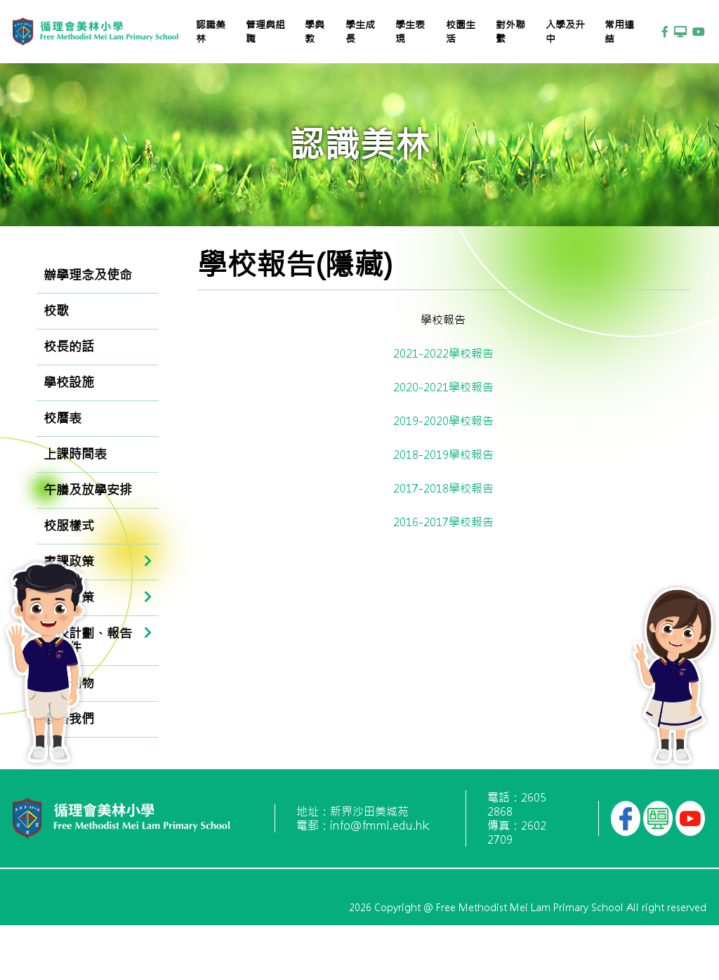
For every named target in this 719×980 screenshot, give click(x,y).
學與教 (314, 31)
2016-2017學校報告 (443, 522)
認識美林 (210, 31)
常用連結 (619, 31)
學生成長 (360, 31)
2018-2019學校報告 (443, 454)
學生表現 (410, 31)
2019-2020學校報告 (443, 421)
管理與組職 (265, 31)
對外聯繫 (510, 31)
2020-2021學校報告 (443, 387)
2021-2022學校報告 (443, 353)
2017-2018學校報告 (443, 488)
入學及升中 (565, 31)
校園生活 (460, 31)
